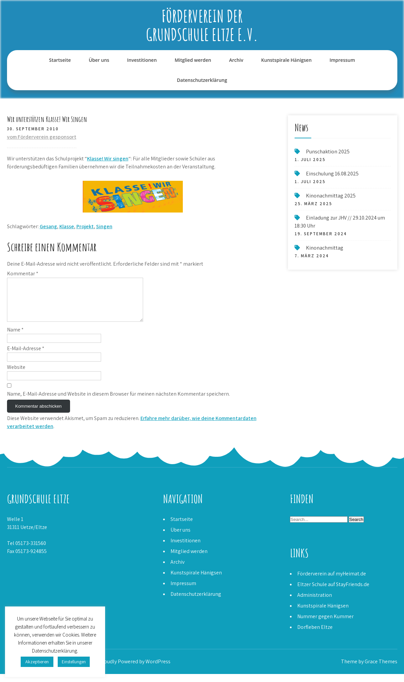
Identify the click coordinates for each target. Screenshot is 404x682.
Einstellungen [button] (74, 662)
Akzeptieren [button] (37, 662)
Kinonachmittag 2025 (331, 195)
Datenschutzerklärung (202, 80)
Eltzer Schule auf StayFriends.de (333, 592)
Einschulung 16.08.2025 (332, 173)
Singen (104, 226)
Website (16, 375)
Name (15, 337)
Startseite (60, 60)
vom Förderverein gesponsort (41, 136)
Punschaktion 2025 (328, 151)
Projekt (85, 226)
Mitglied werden (192, 60)
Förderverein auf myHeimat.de (331, 581)
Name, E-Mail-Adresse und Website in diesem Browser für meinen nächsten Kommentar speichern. (118, 401)
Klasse (66, 226)
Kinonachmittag (324, 247)
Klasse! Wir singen (107, 158)
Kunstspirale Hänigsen (286, 60)
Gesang (48, 226)
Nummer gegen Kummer (325, 624)
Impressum (342, 60)
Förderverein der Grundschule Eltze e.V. (202, 25)
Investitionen (142, 60)
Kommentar (22, 273)
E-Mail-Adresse (25, 356)
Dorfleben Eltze (315, 635)
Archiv (236, 60)
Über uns (99, 60)
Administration (314, 602)
